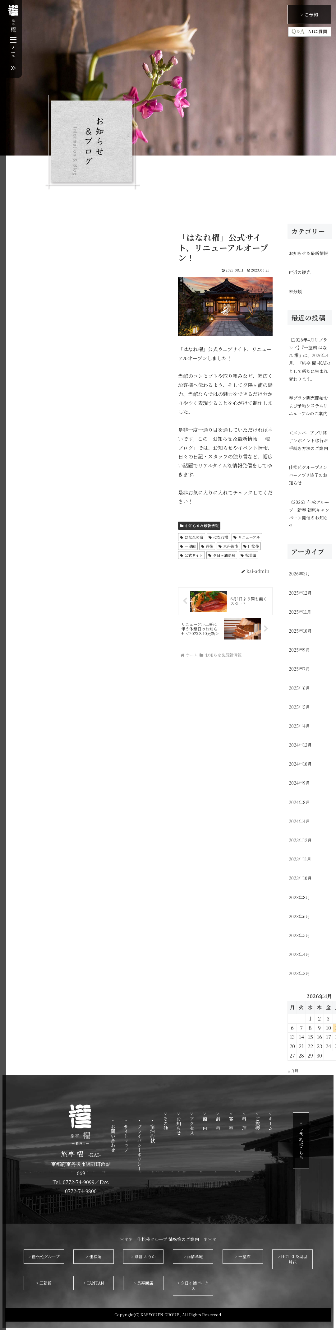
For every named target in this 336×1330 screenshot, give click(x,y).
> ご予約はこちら (316, 1140)
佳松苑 (251, 546)
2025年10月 (300, 631)
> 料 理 (259, 1121)
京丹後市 (228, 546)
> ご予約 (309, 14)
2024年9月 (299, 783)
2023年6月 (299, 916)
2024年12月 (300, 745)
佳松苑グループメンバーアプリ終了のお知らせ (308, 475)
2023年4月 (299, 954)
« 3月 (293, 1071)
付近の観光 (300, 272)
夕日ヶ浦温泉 (221, 555)
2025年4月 (299, 726)
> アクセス (207, 1123)
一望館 (188, 546)
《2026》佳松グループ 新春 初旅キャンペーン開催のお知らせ (309, 514)
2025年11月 (300, 612)
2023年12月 (300, 840)
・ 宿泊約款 (168, 1130)
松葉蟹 (248, 555)
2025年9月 (299, 650)
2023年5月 (299, 935)
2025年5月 (299, 707)
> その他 (181, 1121)
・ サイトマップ (141, 1135)
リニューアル (246, 537)
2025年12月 (300, 593)
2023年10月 (300, 878)
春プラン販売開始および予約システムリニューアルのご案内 (308, 405)
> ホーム (286, 1121)
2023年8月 (299, 897)
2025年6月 (299, 688)
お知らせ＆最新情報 (199, 525)
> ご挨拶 (273, 1121)
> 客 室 (246, 1121)
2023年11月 (300, 859)
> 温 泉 (233, 1121)
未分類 (295, 291)
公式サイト (191, 555)
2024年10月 (300, 764)
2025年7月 (299, 669)
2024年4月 (299, 821)
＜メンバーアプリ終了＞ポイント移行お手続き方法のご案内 (308, 440)
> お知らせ (194, 1123)
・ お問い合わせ (128, 1135)
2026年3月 (299, 573)
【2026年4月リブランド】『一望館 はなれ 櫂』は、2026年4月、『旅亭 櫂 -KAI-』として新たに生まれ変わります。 (309, 359)
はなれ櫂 (218, 537)
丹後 (207, 546)
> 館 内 (220, 1121)
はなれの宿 (191, 537)
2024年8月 (299, 802)
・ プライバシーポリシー (154, 1144)
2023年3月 (299, 973)
